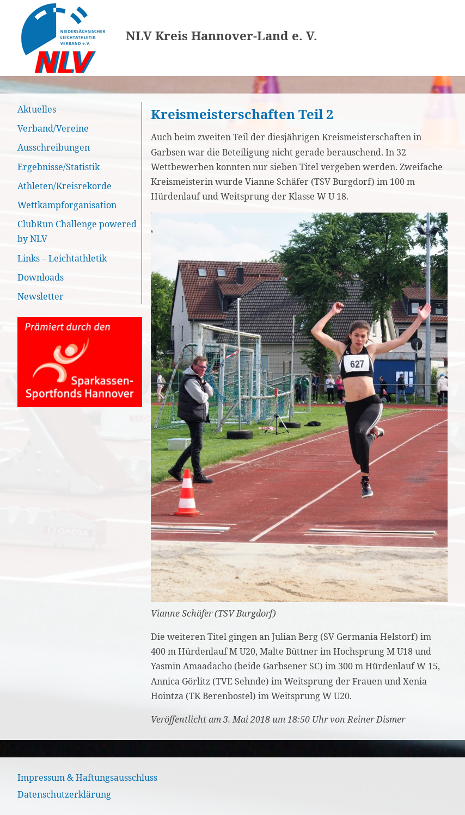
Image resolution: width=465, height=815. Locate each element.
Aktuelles (36, 109)
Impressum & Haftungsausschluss (87, 777)
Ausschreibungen (53, 147)
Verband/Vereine (53, 128)
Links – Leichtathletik (62, 258)
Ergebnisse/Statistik (58, 167)
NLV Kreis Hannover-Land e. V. (221, 35)
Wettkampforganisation (67, 205)
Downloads (40, 277)
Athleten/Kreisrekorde (64, 186)
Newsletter (40, 296)
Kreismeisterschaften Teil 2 (242, 114)
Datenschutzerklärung (64, 794)
